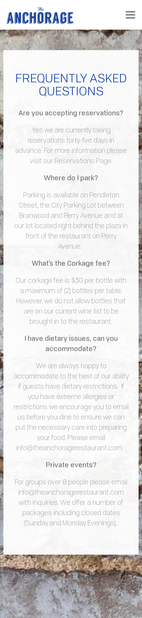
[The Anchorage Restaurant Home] (40, 14)
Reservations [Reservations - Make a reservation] (71, 606)
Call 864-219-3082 (71, 585)
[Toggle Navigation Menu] (130, 15)
